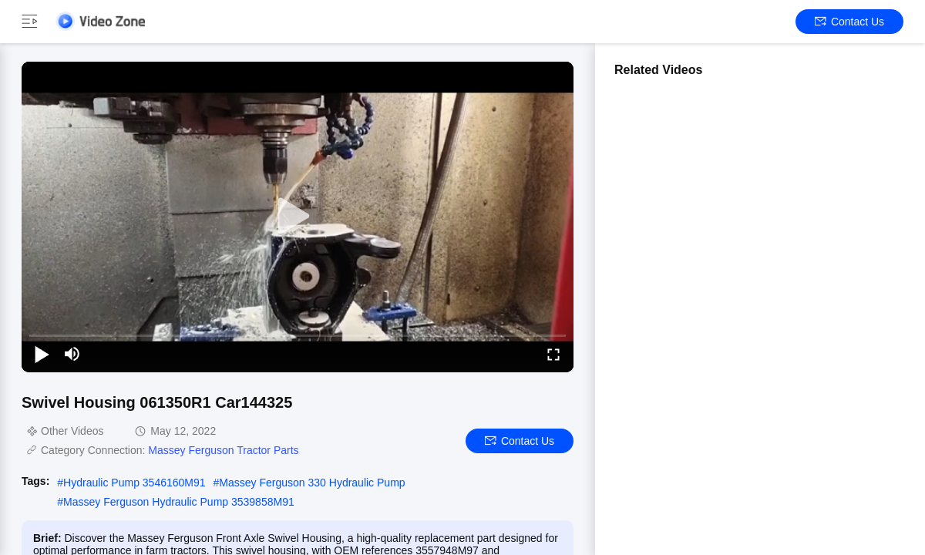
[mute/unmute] (72, 353)
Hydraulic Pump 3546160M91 (134, 482)
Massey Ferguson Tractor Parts (223, 450)
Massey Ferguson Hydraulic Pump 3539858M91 (178, 502)
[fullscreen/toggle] (553, 353)
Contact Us (849, 21)
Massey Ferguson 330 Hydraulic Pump (312, 482)
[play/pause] (41, 353)
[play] (297, 216)
